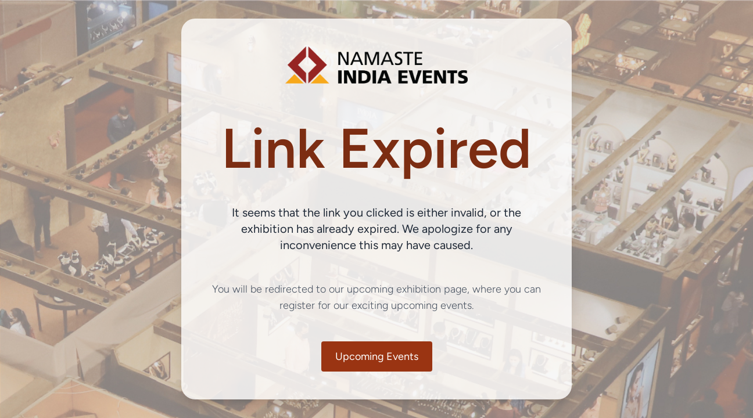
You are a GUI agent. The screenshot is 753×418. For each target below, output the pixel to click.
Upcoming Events (376, 356)
